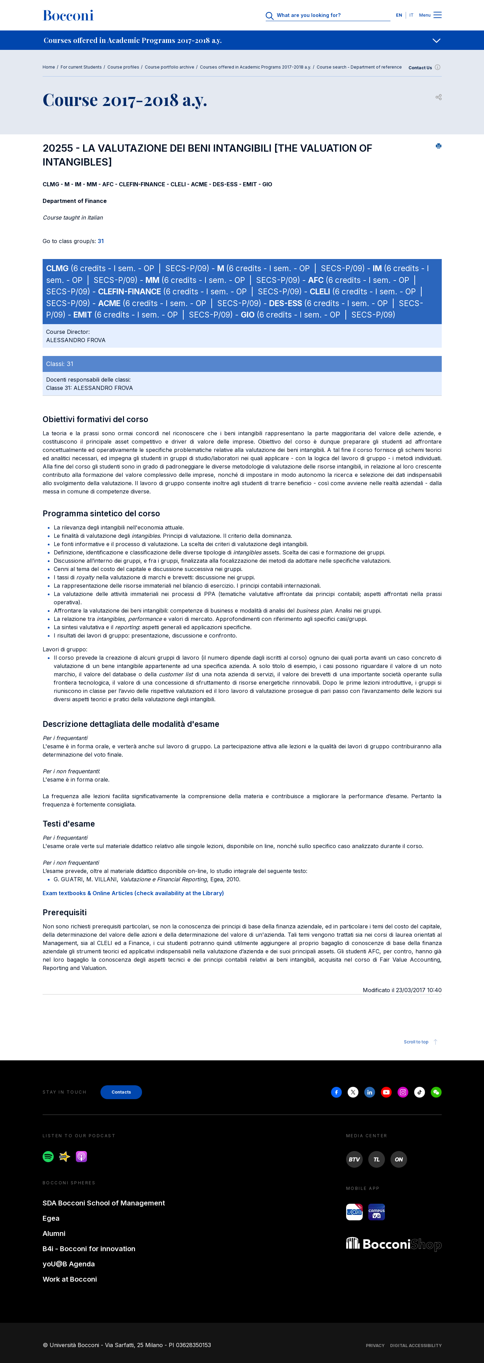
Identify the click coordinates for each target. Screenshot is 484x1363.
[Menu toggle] (437, 15)
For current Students (81, 67)
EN (399, 15)
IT (412, 15)
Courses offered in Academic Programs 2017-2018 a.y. (255, 67)
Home (49, 67)
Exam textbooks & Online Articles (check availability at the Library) (133, 893)
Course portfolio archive (169, 67)
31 (101, 241)
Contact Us (425, 68)
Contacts (121, 1092)
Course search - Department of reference (359, 67)
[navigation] (242, 40)
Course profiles (123, 67)
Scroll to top (422, 1042)
